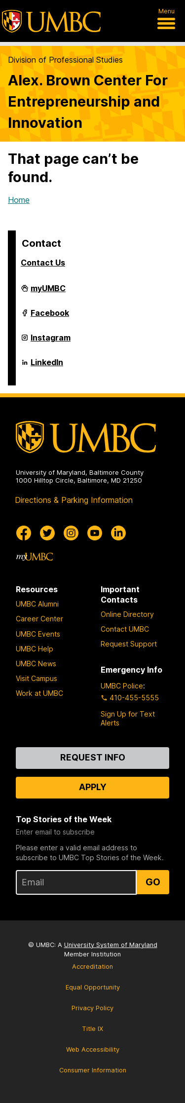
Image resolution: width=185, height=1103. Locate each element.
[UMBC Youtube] (95, 533)
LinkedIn (47, 366)
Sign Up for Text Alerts (128, 718)
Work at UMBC (39, 693)
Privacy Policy (92, 1008)
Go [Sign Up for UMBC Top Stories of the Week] (153, 882)
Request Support (129, 644)
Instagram (51, 341)
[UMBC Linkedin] (118, 533)
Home (19, 200)
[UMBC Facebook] (24, 533)
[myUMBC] (34, 557)
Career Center (39, 618)
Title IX (92, 1028)
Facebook (50, 317)
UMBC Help (34, 649)
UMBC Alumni (37, 604)
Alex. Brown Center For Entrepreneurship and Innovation (88, 101)
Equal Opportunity (93, 987)
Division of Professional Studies (65, 60)
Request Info (92, 757)
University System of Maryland (110, 945)
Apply (93, 787)
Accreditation (92, 966)
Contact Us (43, 262)
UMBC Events (38, 634)
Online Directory (127, 614)
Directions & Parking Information (74, 500)
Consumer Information (92, 1070)
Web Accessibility (92, 1049)
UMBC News (36, 663)
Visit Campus (36, 678)
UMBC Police (122, 686)
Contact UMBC (125, 629)
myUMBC (48, 292)
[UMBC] (51, 21)
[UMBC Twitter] (47, 533)
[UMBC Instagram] (71, 533)
